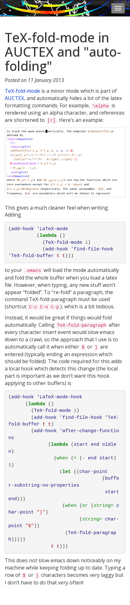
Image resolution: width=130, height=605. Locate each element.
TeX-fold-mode (22, 90)
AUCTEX (14, 98)
